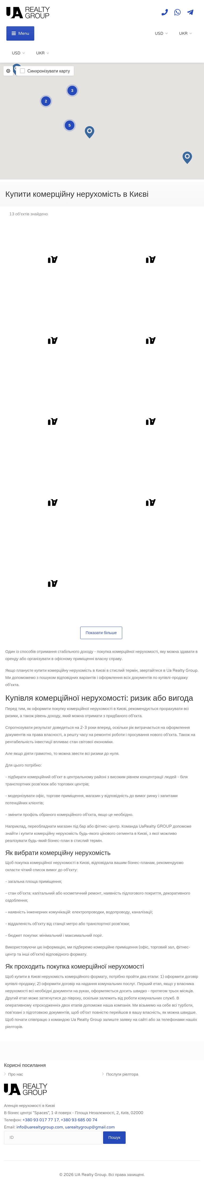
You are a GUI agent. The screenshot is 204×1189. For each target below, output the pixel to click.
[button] (89, 132)
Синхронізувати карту (48, 71)
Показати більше (101, 632)
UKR (183, 33)
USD (159, 33)
